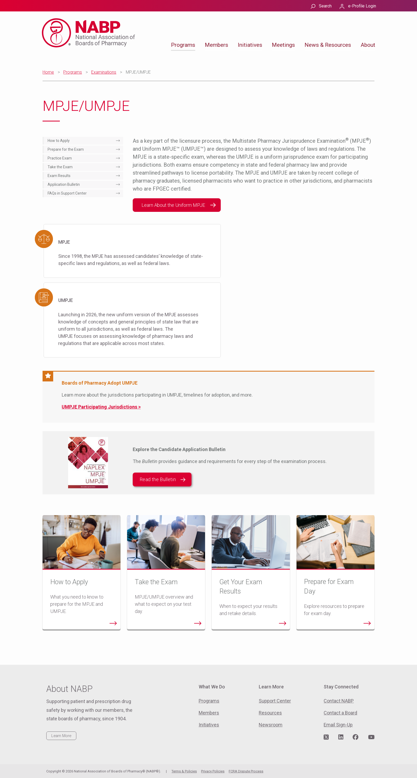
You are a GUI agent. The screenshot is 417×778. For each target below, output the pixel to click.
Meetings (283, 45)
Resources (270, 713)
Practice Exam (60, 158)
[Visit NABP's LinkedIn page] (340, 737)
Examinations (103, 72)
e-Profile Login (362, 6)
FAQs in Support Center (67, 193)
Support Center (275, 701)
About (368, 45)
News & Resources (328, 45)
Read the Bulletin (162, 479)
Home (48, 72)
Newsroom (270, 724)
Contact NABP (339, 701)
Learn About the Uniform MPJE (173, 205)
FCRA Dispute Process (246, 771)
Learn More (61, 735)
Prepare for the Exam (66, 149)
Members (216, 45)
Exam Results (59, 176)
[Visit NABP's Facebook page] (355, 737)
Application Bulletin (64, 184)
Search (325, 6)
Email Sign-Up (338, 724)
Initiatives (250, 45)
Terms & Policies (184, 771)
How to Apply (59, 140)
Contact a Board (340, 713)
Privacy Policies (212, 771)
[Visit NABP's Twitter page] (326, 737)
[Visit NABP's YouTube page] (371, 737)
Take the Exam (60, 167)
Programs (183, 45)
